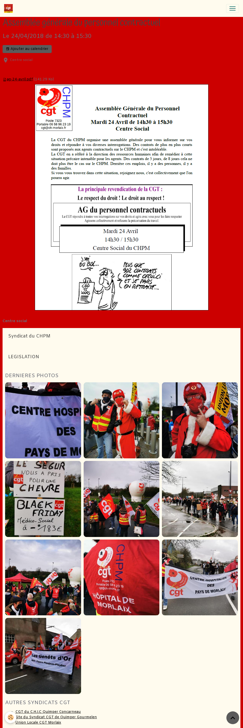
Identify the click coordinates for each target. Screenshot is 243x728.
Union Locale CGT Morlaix (38, 722)
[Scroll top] (232, 717)
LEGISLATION (23, 357)
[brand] (9, 8)
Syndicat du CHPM (29, 336)
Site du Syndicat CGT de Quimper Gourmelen (56, 717)
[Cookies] (11, 717)
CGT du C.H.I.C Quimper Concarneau (48, 712)
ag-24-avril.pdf (20, 79)
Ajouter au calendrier (27, 49)
